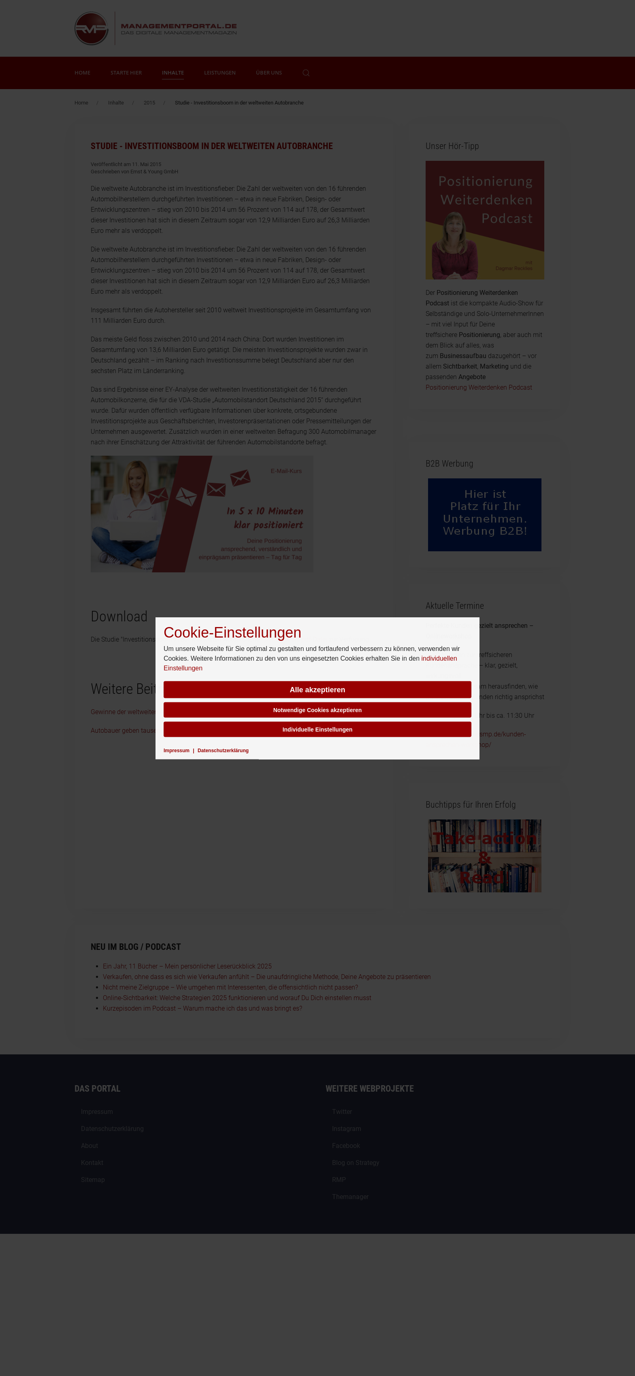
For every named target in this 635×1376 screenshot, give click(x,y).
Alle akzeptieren (317, 689)
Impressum (177, 750)
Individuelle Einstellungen (318, 729)
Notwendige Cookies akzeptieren (317, 709)
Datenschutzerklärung (223, 750)
